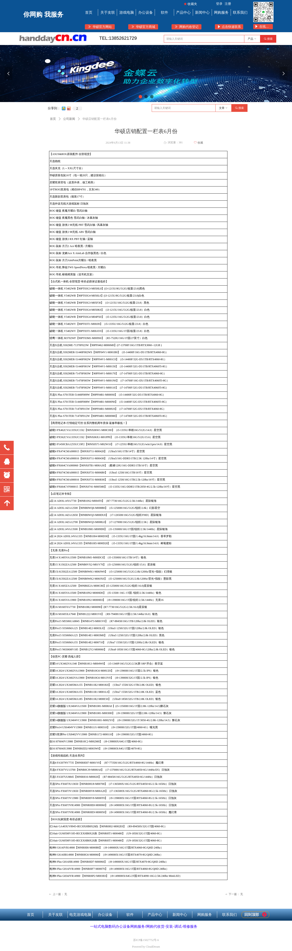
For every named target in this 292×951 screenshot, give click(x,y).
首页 (53, 119)
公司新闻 (69, 119)
